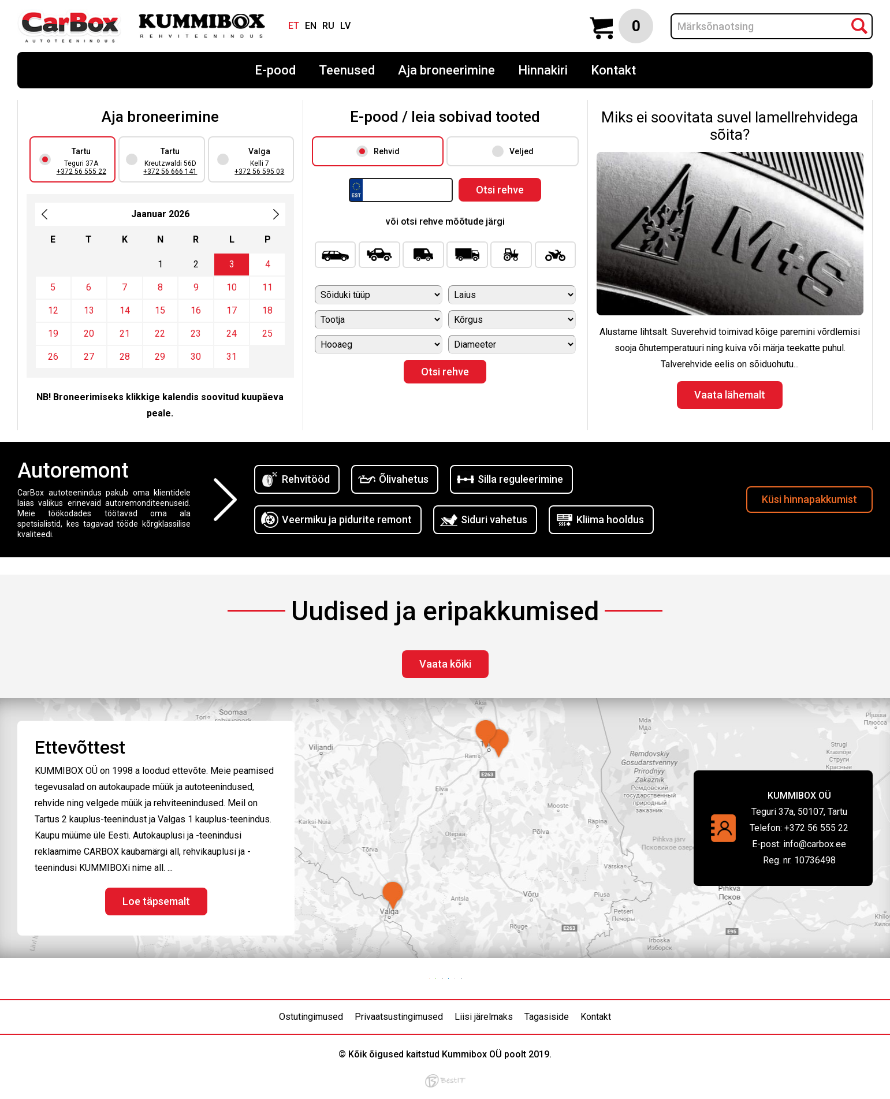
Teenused (347, 70)
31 (231, 356)
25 (267, 333)
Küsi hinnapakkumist (809, 499)
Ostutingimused (311, 1016)
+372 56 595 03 (259, 171)
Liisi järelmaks (484, 1016)
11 (267, 287)
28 (125, 356)
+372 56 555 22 (81, 171)
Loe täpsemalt (156, 901)
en (310, 25)
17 (231, 310)
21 (125, 333)
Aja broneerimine (446, 70)
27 (89, 356)
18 (267, 310)
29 (160, 356)
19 (53, 333)
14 (125, 310)
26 (53, 356)
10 (231, 287)
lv (345, 25)
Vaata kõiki (445, 664)
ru (328, 25)
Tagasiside (546, 1016)
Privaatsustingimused (399, 1016)
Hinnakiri (543, 70)
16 (196, 310)
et (293, 25)
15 (160, 310)
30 (196, 356)
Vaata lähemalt (729, 395)
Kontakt (613, 70)
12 (53, 310)
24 (231, 333)
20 (89, 333)
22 (160, 333)
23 (196, 333)
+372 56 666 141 (170, 171)
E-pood (275, 70)
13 (89, 310)
